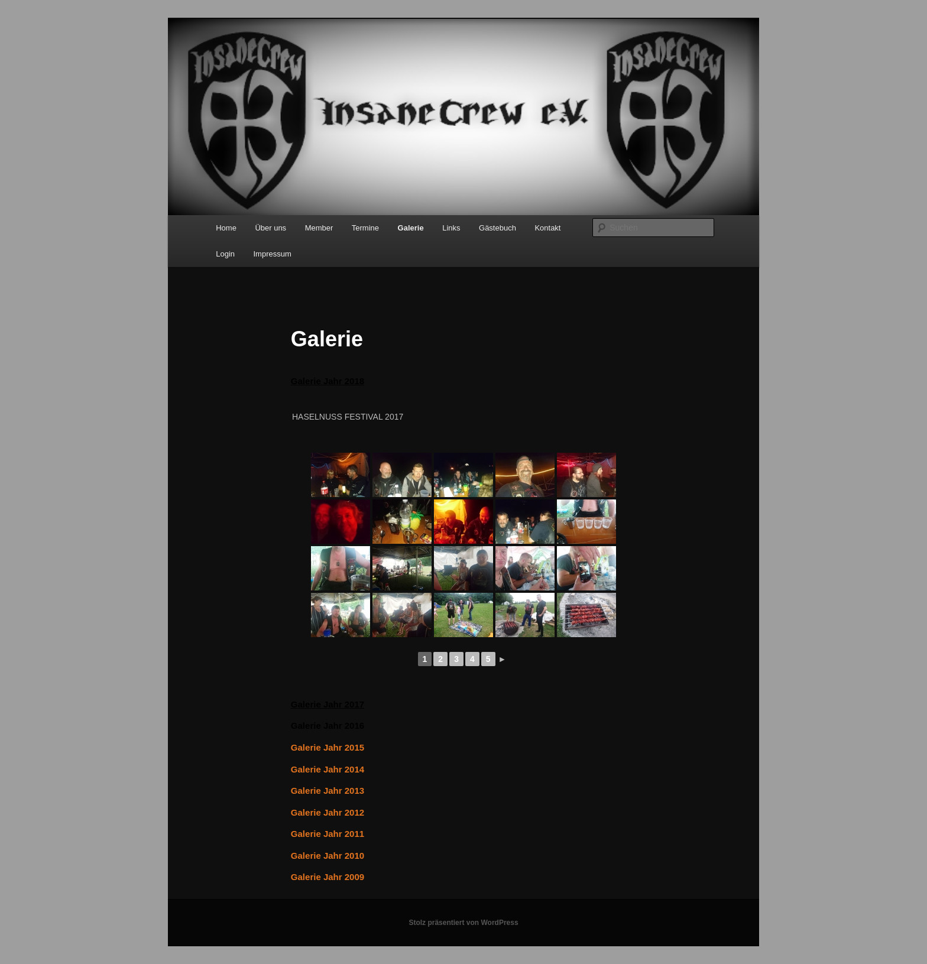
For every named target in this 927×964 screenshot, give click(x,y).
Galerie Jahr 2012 (327, 812)
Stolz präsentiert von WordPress (463, 922)
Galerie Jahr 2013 (327, 791)
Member (319, 227)
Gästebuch (497, 227)
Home (226, 227)
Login (225, 253)
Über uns (270, 227)
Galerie (411, 227)
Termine (365, 227)
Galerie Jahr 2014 (327, 769)
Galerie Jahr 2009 (327, 877)
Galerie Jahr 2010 (327, 856)
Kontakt (547, 227)
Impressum (272, 253)
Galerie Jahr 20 (323, 381)
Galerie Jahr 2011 (327, 834)
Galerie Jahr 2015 (327, 747)
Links (451, 227)
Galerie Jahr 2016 (327, 725)
